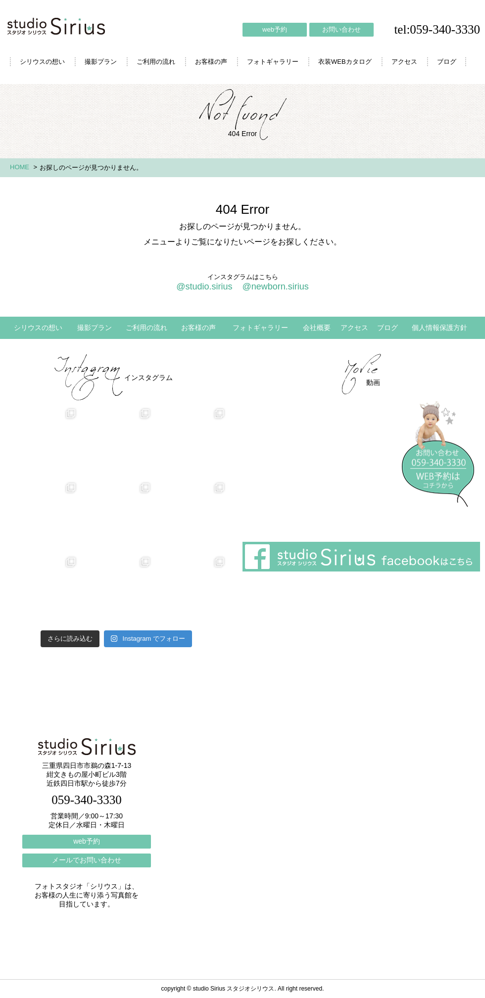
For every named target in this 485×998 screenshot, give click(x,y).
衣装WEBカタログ (345, 61)
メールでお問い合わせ (86, 860)
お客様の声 (211, 61)
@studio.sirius (204, 286)
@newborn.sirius (275, 286)
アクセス (404, 61)
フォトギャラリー (272, 61)
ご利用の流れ (156, 61)
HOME (19, 167)
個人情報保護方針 (439, 328)
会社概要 (317, 328)
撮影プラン (101, 61)
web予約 (274, 29)
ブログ (446, 61)
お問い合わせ (341, 29)
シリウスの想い (42, 61)
